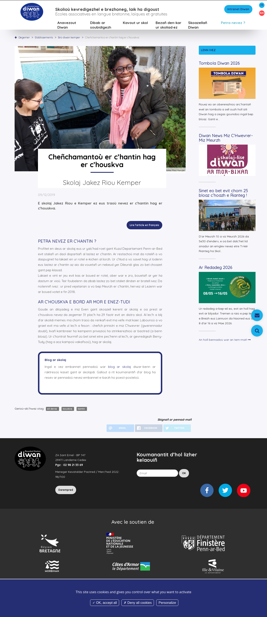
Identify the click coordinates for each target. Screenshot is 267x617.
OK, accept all (104, 602)
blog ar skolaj (119, 368)
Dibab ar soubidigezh (100, 26)
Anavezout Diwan (66, 26)
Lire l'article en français (144, 226)
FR (262, 5)
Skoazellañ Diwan (197, 26)
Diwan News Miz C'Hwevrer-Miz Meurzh (226, 139)
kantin (82, 410)
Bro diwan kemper (69, 38)
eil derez (52, 410)
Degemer (24, 38)
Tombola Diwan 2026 (219, 64)
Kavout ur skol (135, 24)
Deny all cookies (138, 602)
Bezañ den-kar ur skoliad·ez (168, 26)
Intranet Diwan (238, 10)
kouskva (68, 410)
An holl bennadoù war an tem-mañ (225, 341)
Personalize (167, 602)
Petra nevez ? (233, 24)
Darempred (65, 491)
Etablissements (44, 38)
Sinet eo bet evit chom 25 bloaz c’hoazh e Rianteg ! (223, 194)
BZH (262, 13)
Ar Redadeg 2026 (215, 268)
